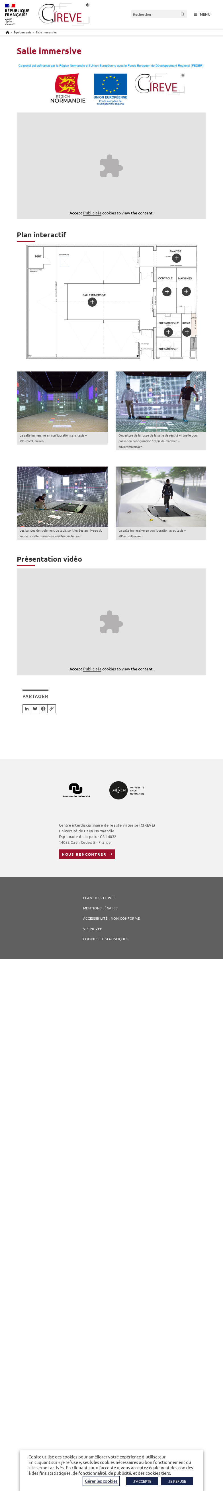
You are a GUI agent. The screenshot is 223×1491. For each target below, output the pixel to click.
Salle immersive (46, 32)
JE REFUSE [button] (177, 1481)
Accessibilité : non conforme (111, 918)
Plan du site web (100, 897)
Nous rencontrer (84, 854)
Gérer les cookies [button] (101, 1481)
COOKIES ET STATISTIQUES (105, 939)
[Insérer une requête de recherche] (159, 14)
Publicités (92, 212)
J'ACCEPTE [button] (142, 1481)
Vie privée (92, 928)
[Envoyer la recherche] (183, 14)
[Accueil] (7, 32)
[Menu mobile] (202, 15)
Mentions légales (100, 908)
